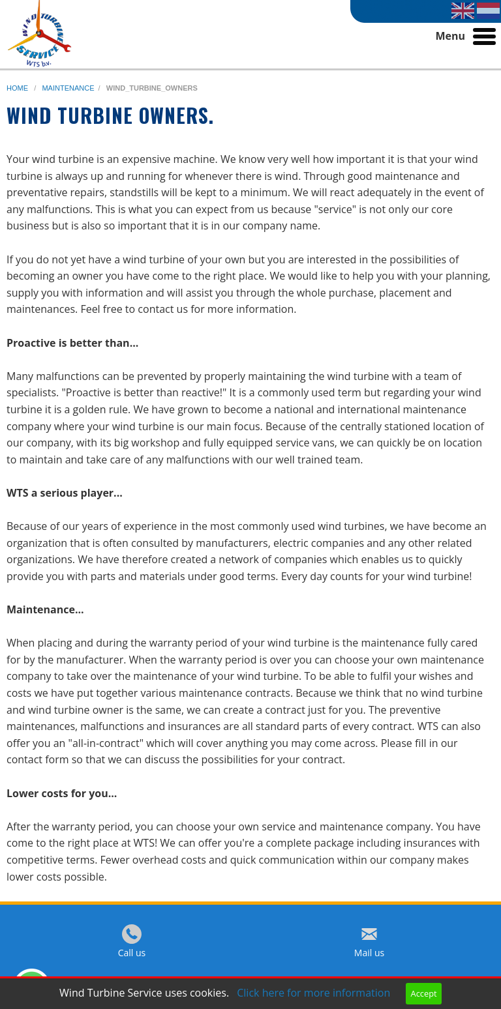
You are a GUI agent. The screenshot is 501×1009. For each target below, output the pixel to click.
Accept (424, 993)
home (18, 88)
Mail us (369, 952)
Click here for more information (313, 993)
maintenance (68, 88)
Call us (132, 952)
